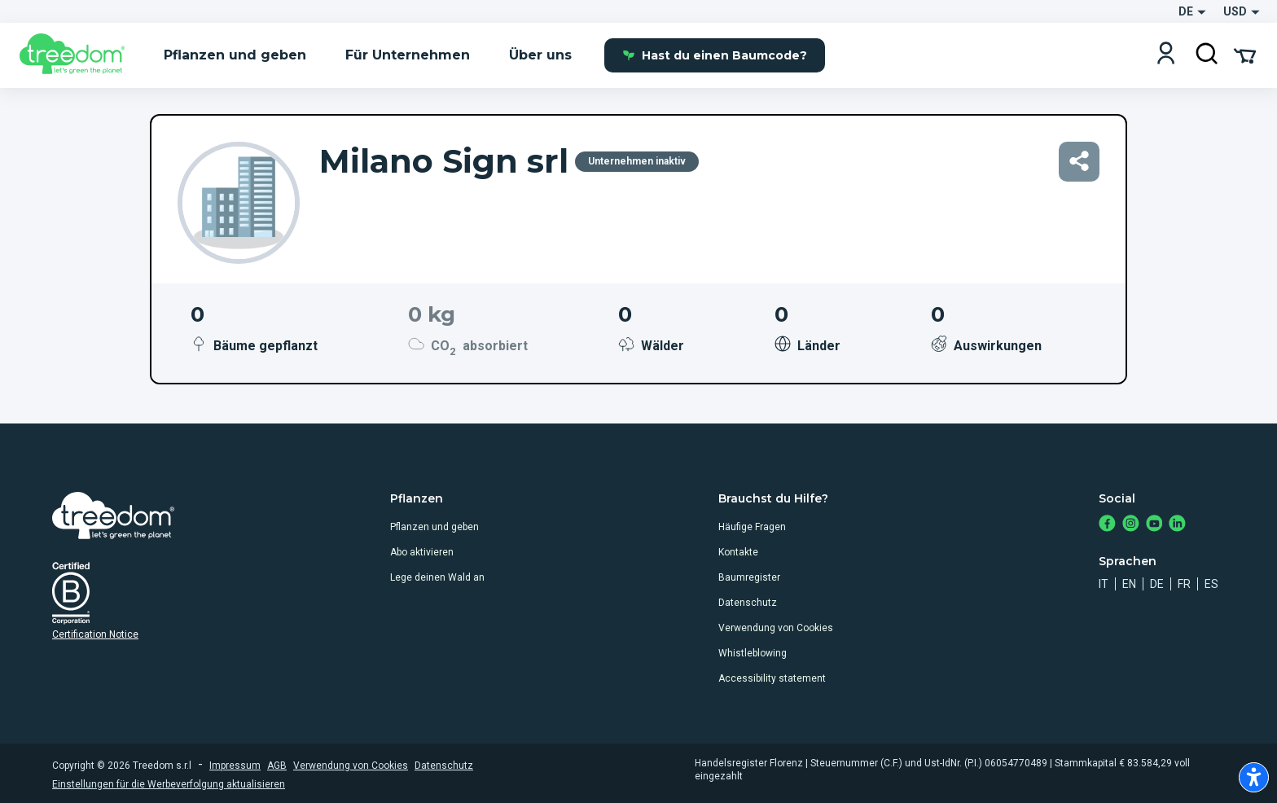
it (1103, 583)
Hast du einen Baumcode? (714, 55)
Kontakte (738, 552)
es (1211, 583)
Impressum (235, 765)
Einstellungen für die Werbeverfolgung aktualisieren (168, 784)
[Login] (1166, 55)
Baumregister (749, 577)
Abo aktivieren (422, 552)
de (1157, 583)
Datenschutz (747, 602)
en (1129, 583)
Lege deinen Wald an (437, 577)
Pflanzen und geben (434, 527)
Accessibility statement (772, 678)
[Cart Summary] (1244, 54)
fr (1184, 583)
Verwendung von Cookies (775, 628)
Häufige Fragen (752, 527)
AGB (277, 765)
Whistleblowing (752, 653)
